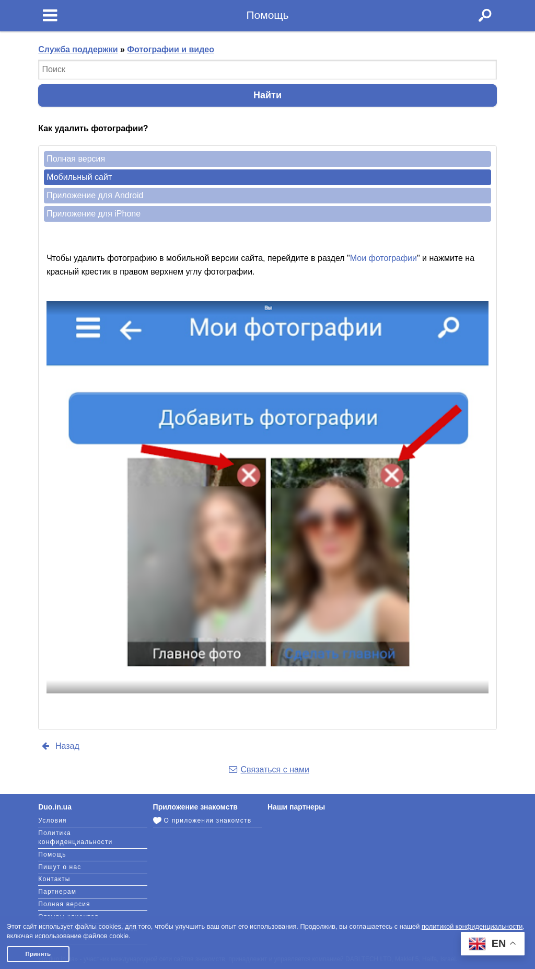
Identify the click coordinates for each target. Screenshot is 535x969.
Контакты (54, 879)
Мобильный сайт (79, 177)
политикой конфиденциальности (472, 926)
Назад (59, 746)
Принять (38, 954)
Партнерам (57, 891)
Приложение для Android (94, 195)
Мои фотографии (383, 258)
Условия (52, 820)
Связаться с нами (268, 769)
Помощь (52, 854)
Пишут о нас (59, 867)
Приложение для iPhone (93, 213)
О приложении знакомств (202, 820)
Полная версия (75, 158)
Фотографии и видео (170, 49)
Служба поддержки (78, 49)
